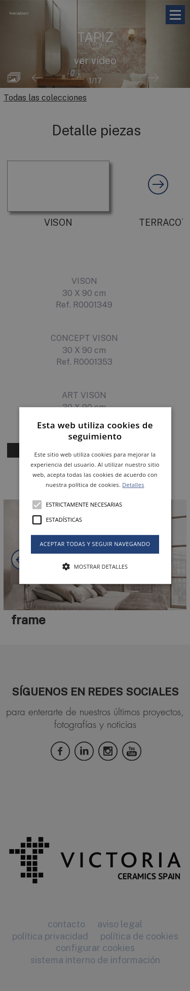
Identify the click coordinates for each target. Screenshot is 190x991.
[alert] (95, 495)
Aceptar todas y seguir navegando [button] (95, 544)
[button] (95, 495)
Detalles (133, 484)
